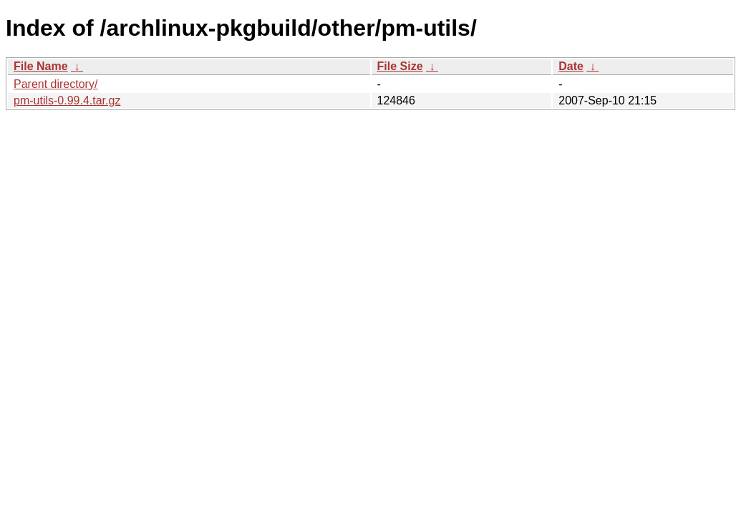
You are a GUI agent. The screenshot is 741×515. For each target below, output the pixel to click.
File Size (400, 66)
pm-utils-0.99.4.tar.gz (67, 100)
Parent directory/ (55, 84)
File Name (41, 66)
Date (570, 66)
